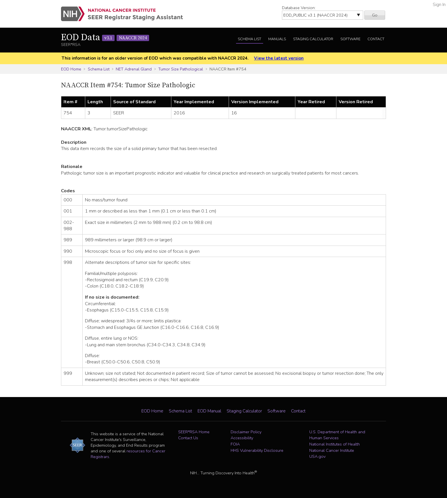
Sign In (439, 4)
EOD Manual (209, 411)
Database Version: (299, 8)
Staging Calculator (313, 39)
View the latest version (279, 58)
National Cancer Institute (331, 450)
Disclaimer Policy (246, 432)
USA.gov (317, 456)
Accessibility (242, 438)
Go (374, 15)
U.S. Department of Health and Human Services (337, 435)
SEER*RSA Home (194, 432)
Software (350, 39)
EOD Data (105, 37)
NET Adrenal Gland (134, 69)
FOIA (235, 444)
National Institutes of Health (334, 444)
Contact (375, 39)
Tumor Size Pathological (180, 69)
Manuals (277, 39)
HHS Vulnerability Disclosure (257, 450)
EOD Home (71, 69)
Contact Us (188, 438)
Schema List (249, 39)
